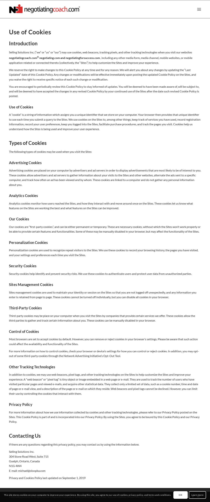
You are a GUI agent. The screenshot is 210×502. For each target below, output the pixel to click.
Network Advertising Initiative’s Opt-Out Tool (92, 355)
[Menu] (199, 9)
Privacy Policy (170, 412)
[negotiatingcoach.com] (45, 9)
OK (180, 495)
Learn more (197, 495)
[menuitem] (199, 9)
